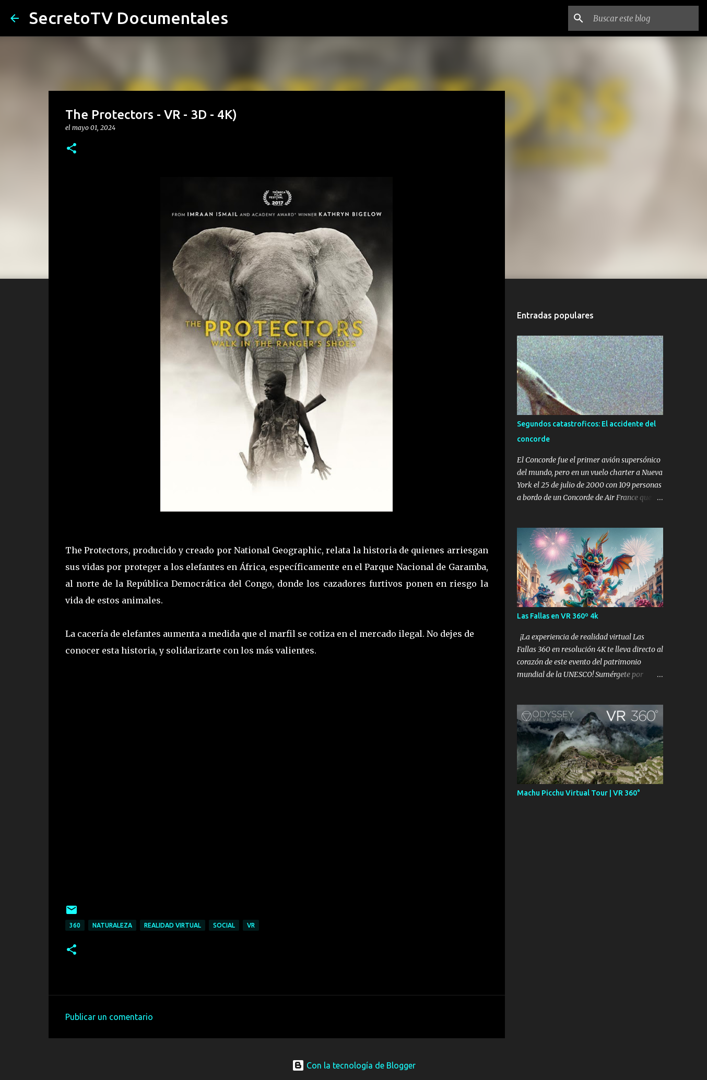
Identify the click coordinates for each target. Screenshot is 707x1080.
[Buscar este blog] (644, 18)
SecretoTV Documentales (128, 17)
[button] (71, 149)
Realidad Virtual (172, 925)
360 (74, 925)
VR (251, 925)
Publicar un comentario (109, 1017)
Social (224, 925)
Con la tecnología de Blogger (354, 1065)
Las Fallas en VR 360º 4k (557, 616)
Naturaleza (112, 925)
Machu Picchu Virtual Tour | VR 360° (578, 793)
